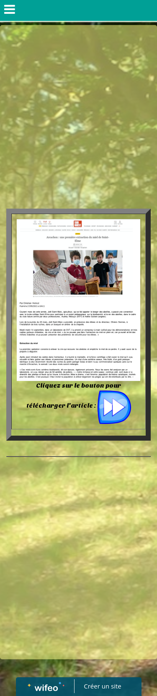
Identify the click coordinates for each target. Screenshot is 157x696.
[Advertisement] (78, 107)
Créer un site (102, 686)
